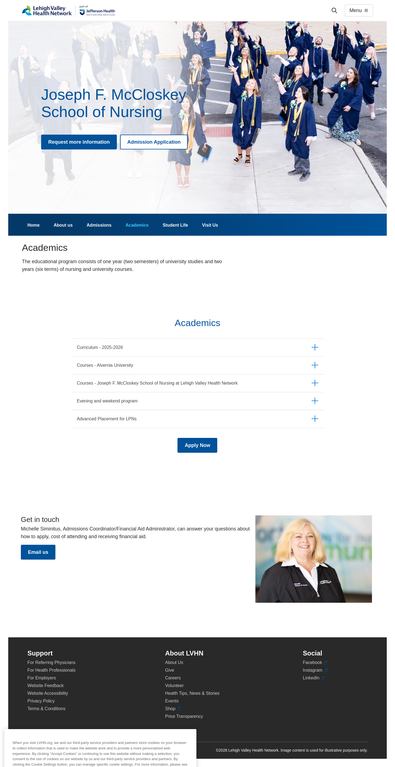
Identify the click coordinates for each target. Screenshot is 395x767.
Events (172, 701)
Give (169, 670)
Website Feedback (45, 685)
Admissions (99, 225)
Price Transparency (184, 716)
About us (62, 225)
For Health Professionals (51, 670)
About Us (174, 662)
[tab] (197, 347)
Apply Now (197, 445)
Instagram (315, 670)
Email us (38, 552)
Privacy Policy (41, 701)
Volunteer (174, 685)
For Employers (41, 678)
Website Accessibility (47, 693)
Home (33, 225)
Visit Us (210, 225)
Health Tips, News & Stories (192, 693)
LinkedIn (314, 678)
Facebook (315, 662)
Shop (172, 708)
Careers (173, 678)
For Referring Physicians (51, 662)
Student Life (175, 225)
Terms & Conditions (46, 708)
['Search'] (334, 10)
